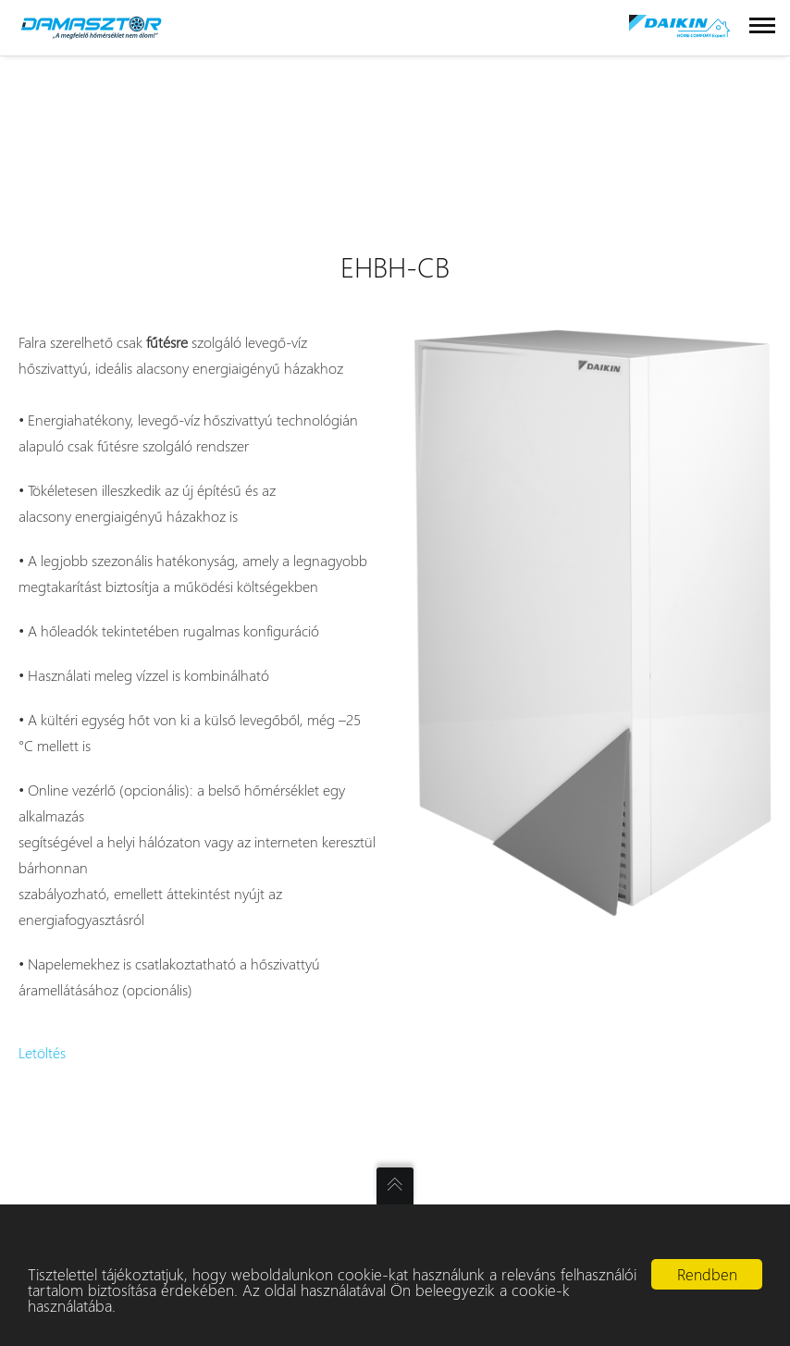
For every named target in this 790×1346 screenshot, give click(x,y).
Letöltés (42, 1052)
